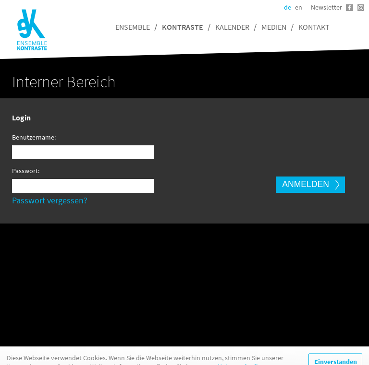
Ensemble (132, 27)
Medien (273, 27)
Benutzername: (32, 137)
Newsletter (326, 7)
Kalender (232, 27)
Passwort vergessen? (49, 200)
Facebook (349, 7)
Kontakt (314, 27)
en (298, 7)
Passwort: (25, 170)
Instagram (360, 7)
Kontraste (182, 27)
